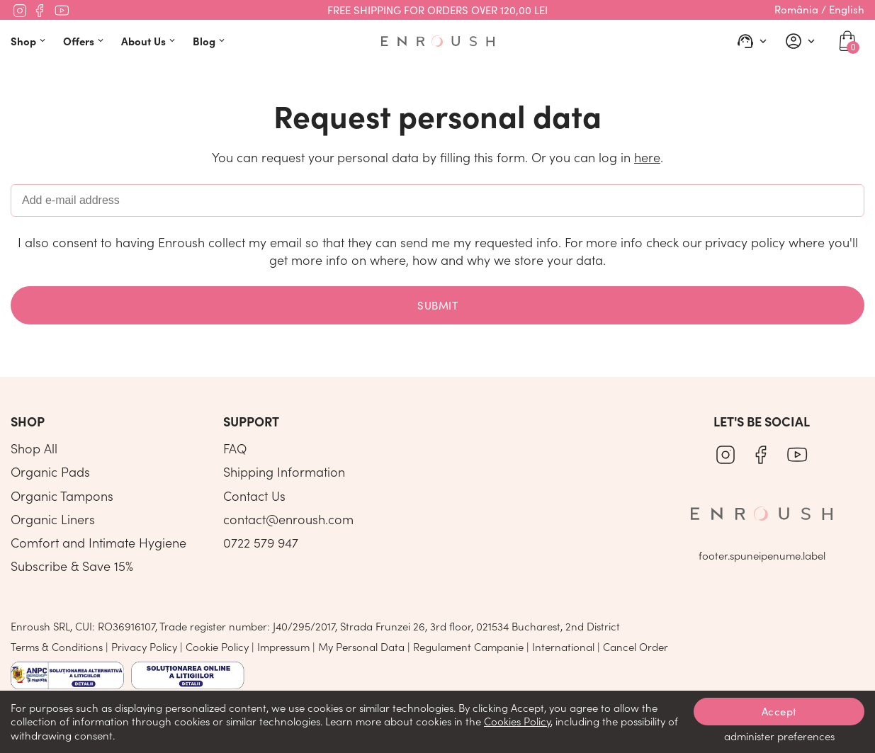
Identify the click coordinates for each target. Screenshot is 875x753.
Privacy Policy (144, 647)
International (563, 647)
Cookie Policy (217, 647)
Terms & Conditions (57, 647)
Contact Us (254, 495)
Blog (210, 40)
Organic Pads (50, 471)
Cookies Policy (517, 721)
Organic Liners (53, 519)
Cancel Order (635, 647)
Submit (437, 305)
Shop (30, 40)
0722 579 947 (260, 542)
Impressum (283, 647)
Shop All (34, 448)
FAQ (235, 448)
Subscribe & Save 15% (72, 565)
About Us (150, 40)
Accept (779, 711)
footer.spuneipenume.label (762, 555)
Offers (85, 40)
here (647, 157)
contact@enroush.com (288, 519)
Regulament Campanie (468, 647)
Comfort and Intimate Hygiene (98, 542)
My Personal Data (361, 647)
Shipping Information (284, 471)
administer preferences (779, 736)
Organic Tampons (62, 495)
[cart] (847, 41)
